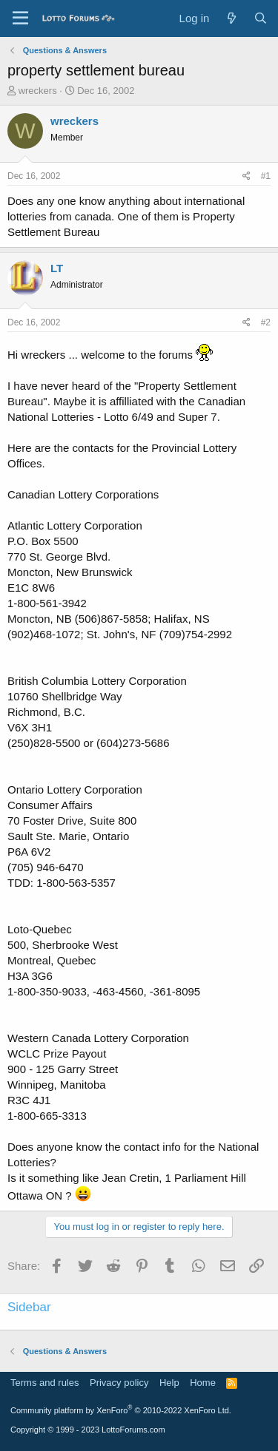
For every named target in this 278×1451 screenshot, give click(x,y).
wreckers (38, 90)
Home (203, 1382)
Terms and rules (44, 1382)
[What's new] (230, 18)
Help (169, 1382)
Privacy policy (119, 1382)
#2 (266, 322)
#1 (266, 176)
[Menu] (20, 18)
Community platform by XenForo (120, 1410)
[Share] (246, 176)
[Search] (260, 18)
